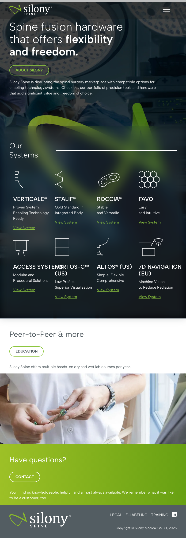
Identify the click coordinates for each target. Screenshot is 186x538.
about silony (29, 70)
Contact (24, 477)
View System (24, 228)
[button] (166, 9)
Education (26, 351)
